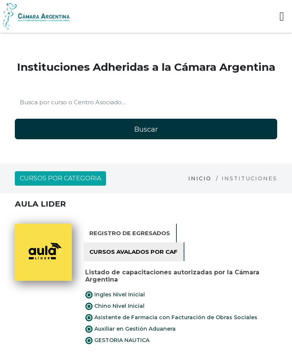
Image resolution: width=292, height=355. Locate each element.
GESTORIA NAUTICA (117, 340)
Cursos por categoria (60, 178)
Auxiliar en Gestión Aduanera (130, 329)
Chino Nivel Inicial (114, 306)
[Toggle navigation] (282, 16)
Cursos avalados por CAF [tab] (133, 251)
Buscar (146, 129)
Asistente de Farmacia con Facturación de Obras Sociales (171, 318)
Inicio (199, 178)
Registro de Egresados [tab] (129, 233)
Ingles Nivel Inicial (115, 295)
